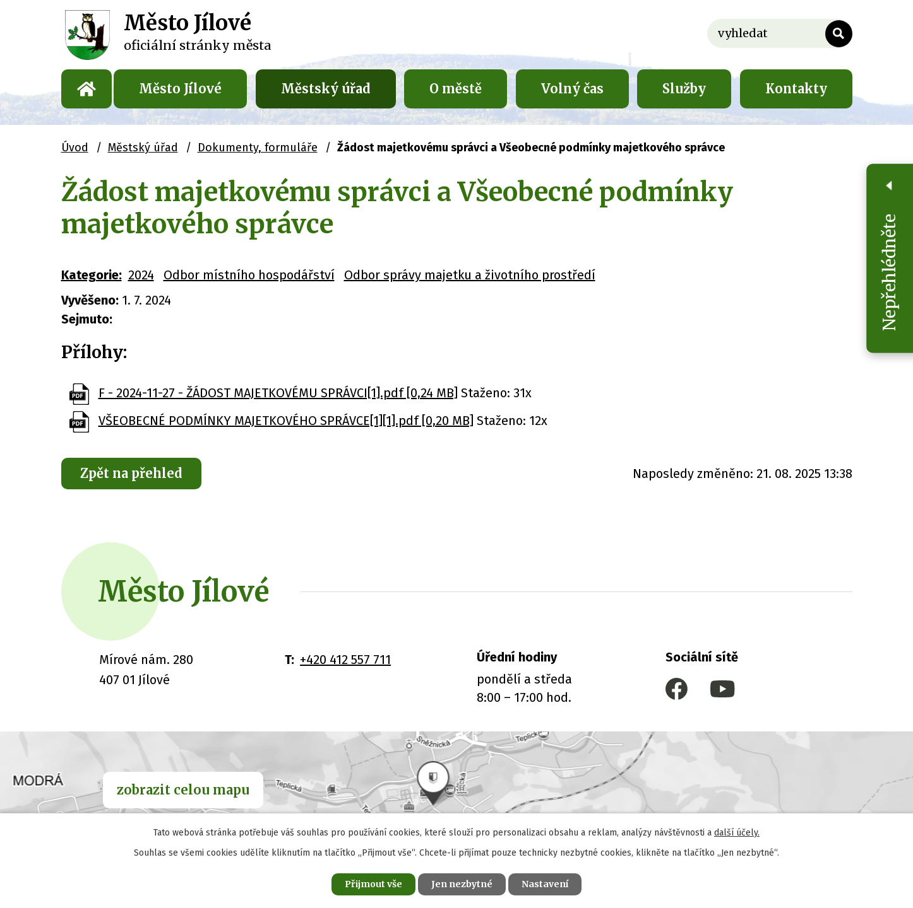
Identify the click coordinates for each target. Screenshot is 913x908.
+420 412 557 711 (345, 659)
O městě (455, 88)
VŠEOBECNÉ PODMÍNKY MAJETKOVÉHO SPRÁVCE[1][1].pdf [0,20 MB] (286, 420)
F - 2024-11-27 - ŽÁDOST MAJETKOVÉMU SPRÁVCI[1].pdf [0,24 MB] (278, 392)
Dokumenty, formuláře (258, 147)
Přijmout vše (373, 884)
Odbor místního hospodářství (249, 274)
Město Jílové (180, 88)
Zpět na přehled (131, 473)
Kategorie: (91, 274)
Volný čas (572, 88)
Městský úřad (326, 88)
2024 (141, 274)
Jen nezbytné (461, 884)
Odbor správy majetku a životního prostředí (469, 274)
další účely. (737, 832)
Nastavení (545, 884)
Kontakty (796, 88)
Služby (684, 88)
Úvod (86, 88)
